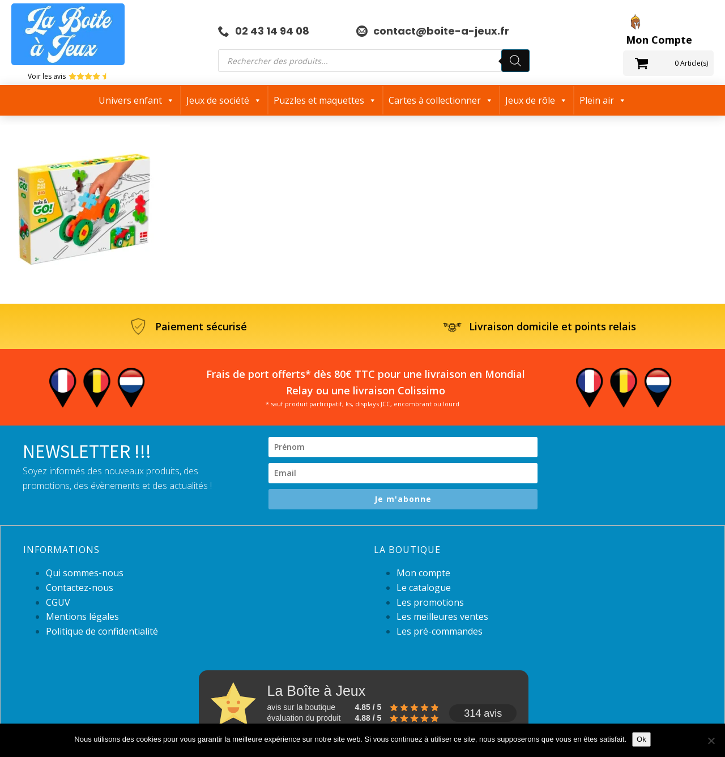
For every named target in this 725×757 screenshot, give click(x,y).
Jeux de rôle (536, 100)
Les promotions (430, 602)
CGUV (58, 602)
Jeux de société (224, 100)
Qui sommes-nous (84, 573)
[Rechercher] (515, 60)
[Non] (711, 740)
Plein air (602, 100)
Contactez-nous (79, 587)
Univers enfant (136, 100)
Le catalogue (423, 587)
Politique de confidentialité (102, 631)
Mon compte (423, 573)
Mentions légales (82, 616)
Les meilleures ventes (442, 616)
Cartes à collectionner (441, 100)
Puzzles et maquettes (325, 100)
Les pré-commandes (439, 631)
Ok (641, 739)
